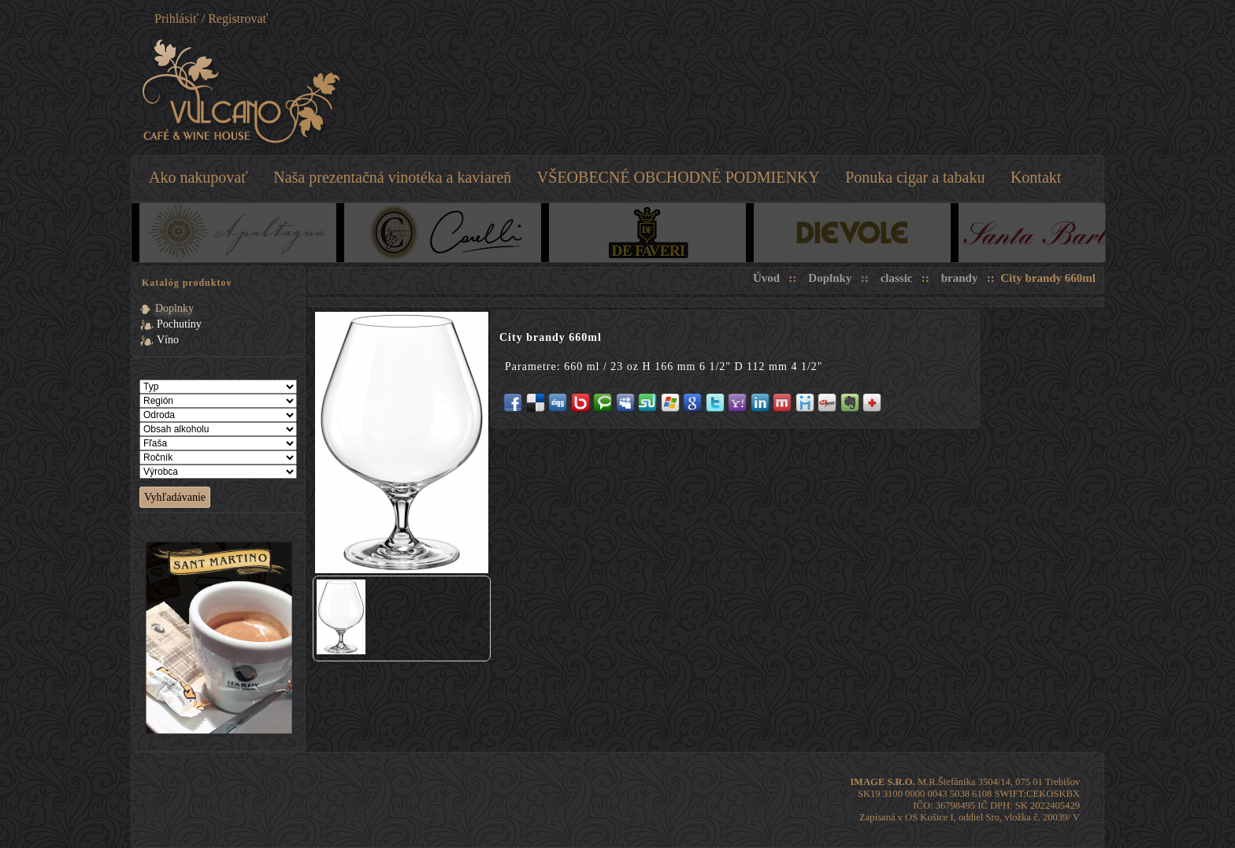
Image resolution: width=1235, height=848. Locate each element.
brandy (959, 278)
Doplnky (174, 308)
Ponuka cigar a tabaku (915, 177)
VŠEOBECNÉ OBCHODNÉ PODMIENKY (678, 177)
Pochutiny (179, 324)
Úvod (766, 278)
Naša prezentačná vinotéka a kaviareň (392, 177)
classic (897, 278)
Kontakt (1036, 177)
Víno (168, 340)
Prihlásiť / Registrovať (211, 18)
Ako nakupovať (198, 177)
